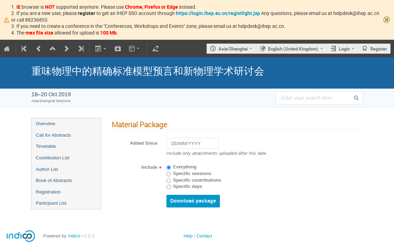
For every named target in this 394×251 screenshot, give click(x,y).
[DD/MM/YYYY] (192, 143)
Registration (48, 192)
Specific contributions (197, 180)
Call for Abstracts (53, 135)
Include (149, 167)
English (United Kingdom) (293, 49)
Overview (45, 123)
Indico (74, 236)
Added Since (143, 143)
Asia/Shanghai (233, 49)
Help (188, 236)
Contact (204, 236)
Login (344, 49)
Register (378, 49)
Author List (47, 169)
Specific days (187, 186)
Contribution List (52, 157)
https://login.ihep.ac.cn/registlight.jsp (218, 13)
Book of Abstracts (54, 180)
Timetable (46, 146)
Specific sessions (192, 173)
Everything (184, 167)
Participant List (51, 203)
